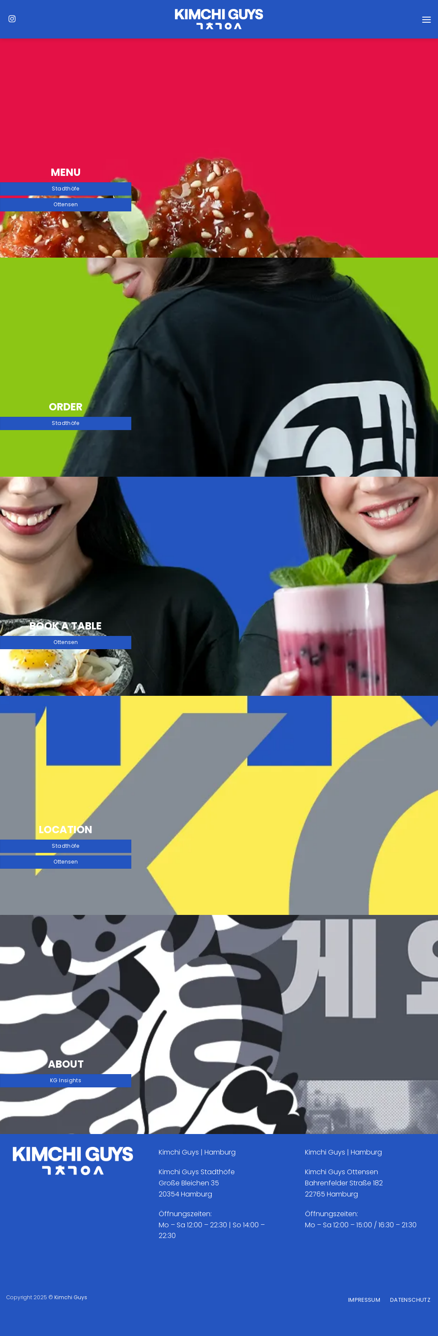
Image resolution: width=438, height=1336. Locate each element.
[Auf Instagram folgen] (12, 19)
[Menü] (426, 19)
